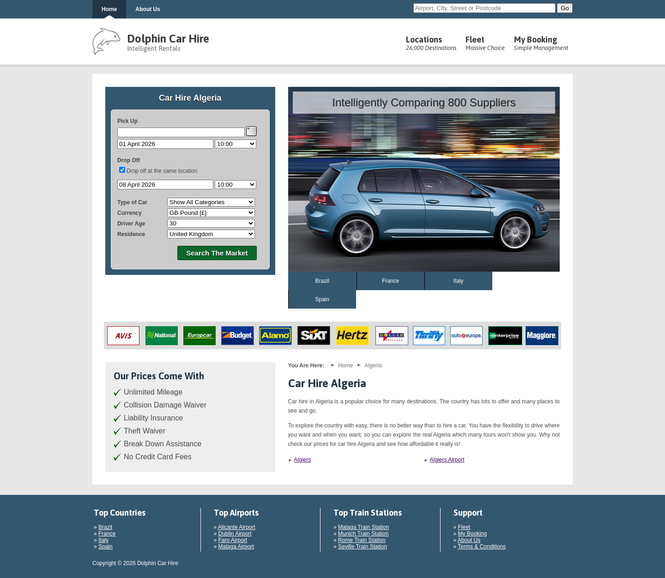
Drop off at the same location (162, 171)
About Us (147, 9)
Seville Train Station (362, 546)
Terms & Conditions (482, 546)
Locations (431, 43)
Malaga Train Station (363, 527)
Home (109, 9)
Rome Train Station (362, 540)
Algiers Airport (447, 459)
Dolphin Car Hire (168, 38)
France (390, 281)
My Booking (541, 43)
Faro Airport (233, 540)
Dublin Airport (235, 533)
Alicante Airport (236, 527)
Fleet (485, 43)
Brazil (322, 281)
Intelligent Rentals (154, 48)
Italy (458, 281)
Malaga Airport (236, 546)
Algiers (302, 459)
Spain (322, 299)
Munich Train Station (363, 533)
